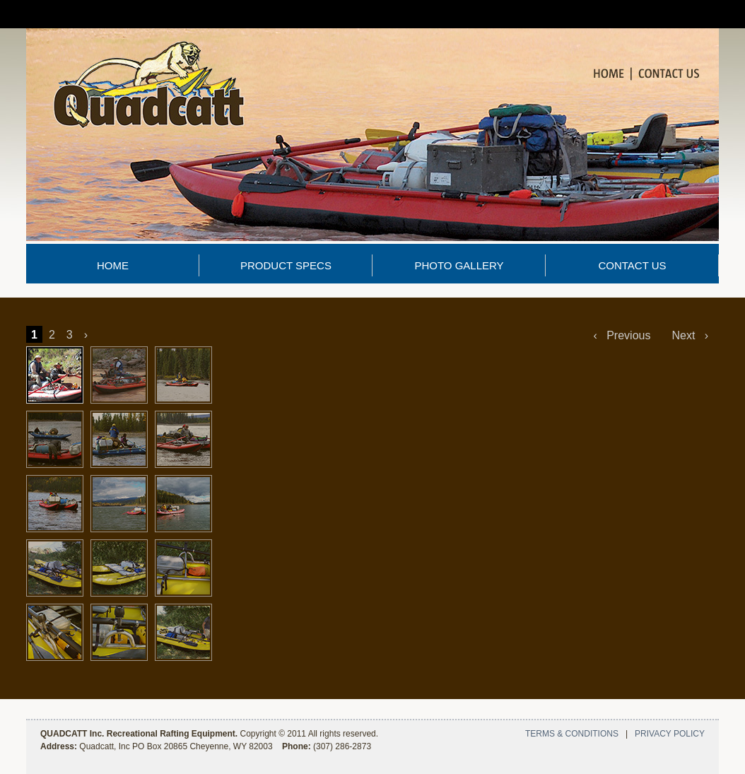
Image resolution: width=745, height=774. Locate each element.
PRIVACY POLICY (670, 734)
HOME (113, 265)
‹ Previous (622, 335)
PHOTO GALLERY (458, 265)
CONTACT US (632, 265)
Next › (689, 335)
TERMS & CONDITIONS (571, 734)
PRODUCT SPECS (286, 265)
